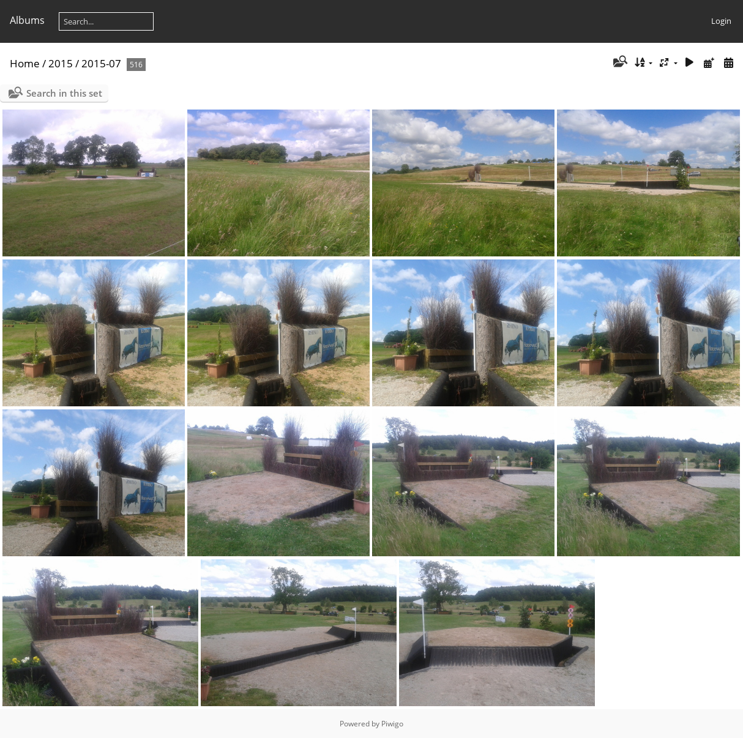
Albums (27, 20)
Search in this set (64, 93)
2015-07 (101, 63)
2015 (60, 63)
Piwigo (392, 723)
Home (25, 63)
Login (721, 20)
